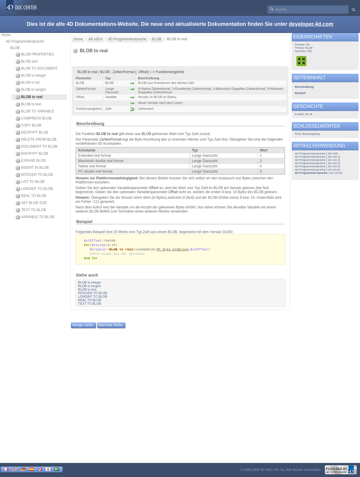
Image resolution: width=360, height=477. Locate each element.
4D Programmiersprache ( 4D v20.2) (317, 159)
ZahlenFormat (111, 139)
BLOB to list (28, 82)
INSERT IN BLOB (32, 168)
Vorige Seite (82, 326)
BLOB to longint (31, 89)
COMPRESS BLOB (34, 118)
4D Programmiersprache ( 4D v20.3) (317, 163)
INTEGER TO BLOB (34, 175)
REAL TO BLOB (31, 196)
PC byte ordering (172, 250)
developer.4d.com (311, 24)
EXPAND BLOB (31, 161)
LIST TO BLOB (30, 182)
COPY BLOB (28, 125)
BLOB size (27, 61)
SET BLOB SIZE (31, 203)
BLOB (15, 48)
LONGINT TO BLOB (34, 189)
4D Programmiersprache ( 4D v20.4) (317, 166)
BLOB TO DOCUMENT (36, 68)
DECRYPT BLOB (32, 132)
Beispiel (84, 221)
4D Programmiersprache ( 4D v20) (316, 153)
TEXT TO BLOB (31, 210)
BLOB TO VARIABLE (35, 111)
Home (6, 35)
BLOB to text (28, 104)
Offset (153, 188)
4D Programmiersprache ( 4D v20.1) (317, 156)
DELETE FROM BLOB (36, 139)
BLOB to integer (31, 75)
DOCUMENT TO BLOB (36, 146)
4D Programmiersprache (25, 41)
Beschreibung (90, 123)
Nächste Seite (110, 326)
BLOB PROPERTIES (35, 54)
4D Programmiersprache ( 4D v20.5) (317, 169)
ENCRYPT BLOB (32, 153)
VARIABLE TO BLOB (35, 217)
